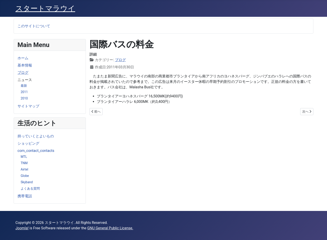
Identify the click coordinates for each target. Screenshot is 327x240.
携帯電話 (24, 196)
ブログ (22, 72)
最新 (24, 85)
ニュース (24, 80)
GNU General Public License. (110, 228)
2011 (24, 92)
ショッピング (28, 143)
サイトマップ (28, 106)
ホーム (22, 58)
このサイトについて (33, 26)
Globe (25, 176)
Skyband (27, 182)
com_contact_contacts (35, 150)
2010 (24, 98)
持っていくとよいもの (35, 136)
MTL (24, 156)
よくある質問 (30, 188)
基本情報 (24, 65)
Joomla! (22, 228)
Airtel (24, 169)
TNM (24, 163)
